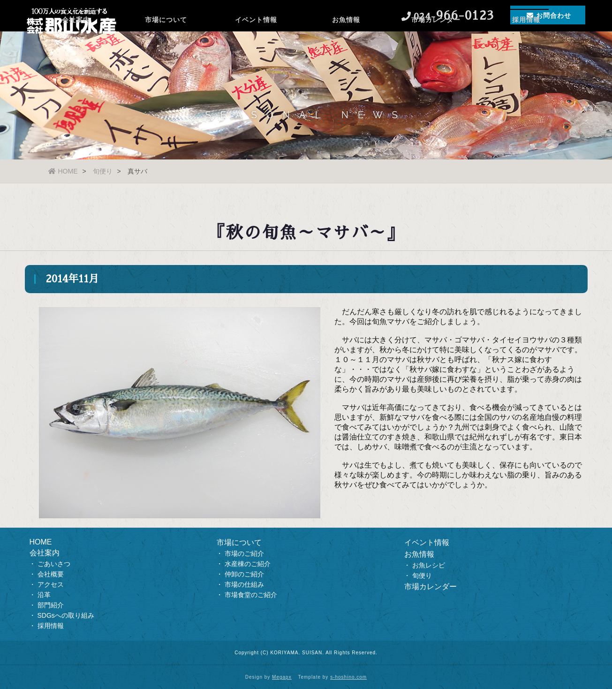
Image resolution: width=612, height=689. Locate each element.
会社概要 (51, 574)
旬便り (103, 171)
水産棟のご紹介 (248, 564)
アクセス (51, 584)
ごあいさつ (54, 564)
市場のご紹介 (244, 553)
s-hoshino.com (348, 677)
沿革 (44, 594)
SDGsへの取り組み (66, 615)
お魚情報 (346, 44)
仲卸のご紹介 (244, 574)
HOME (63, 171)
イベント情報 (256, 44)
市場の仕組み (244, 584)
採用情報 (526, 44)
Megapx (282, 677)
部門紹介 (51, 605)
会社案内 (76, 44)
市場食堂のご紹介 (251, 594)
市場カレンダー (436, 44)
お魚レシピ (428, 565)
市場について (166, 44)
